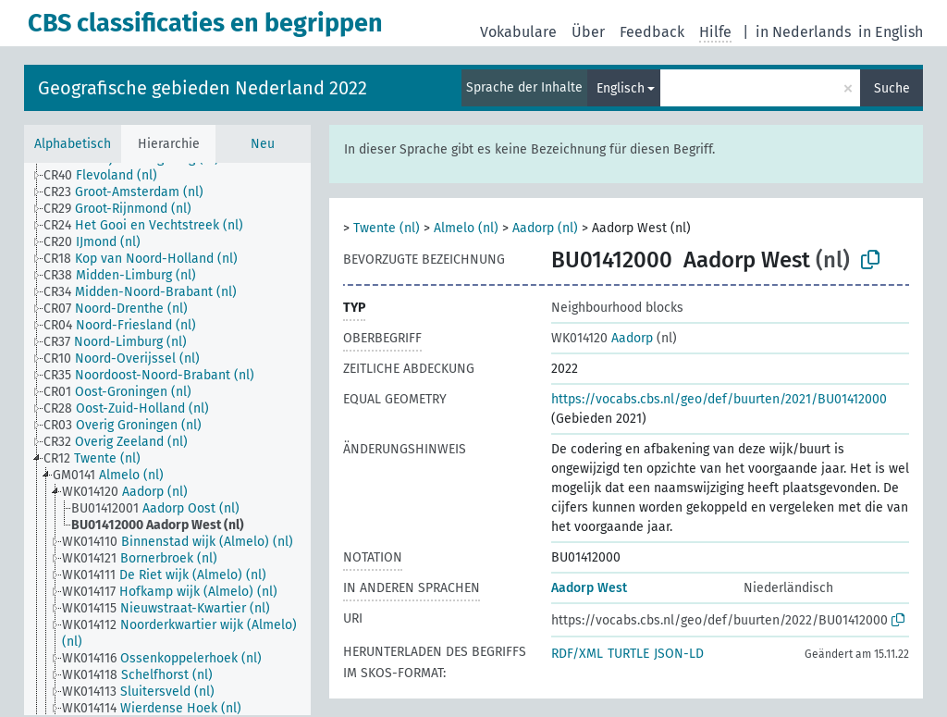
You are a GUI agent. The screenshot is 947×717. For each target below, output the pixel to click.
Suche (892, 88)
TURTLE (628, 653)
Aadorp (602, 338)
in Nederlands (803, 32)
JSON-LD (679, 653)
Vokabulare (518, 32)
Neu (263, 144)
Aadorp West (589, 588)
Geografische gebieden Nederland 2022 (202, 88)
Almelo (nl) (466, 228)
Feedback (652, 32)
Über (588, 32)
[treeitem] (108, 175)
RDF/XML (577, 653)
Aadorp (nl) (545, 228)
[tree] (167, 439)
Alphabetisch (72, 144)
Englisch (620, 88)
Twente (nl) (386, 228)
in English (890, 32)
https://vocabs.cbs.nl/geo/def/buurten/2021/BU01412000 (719, 399)
